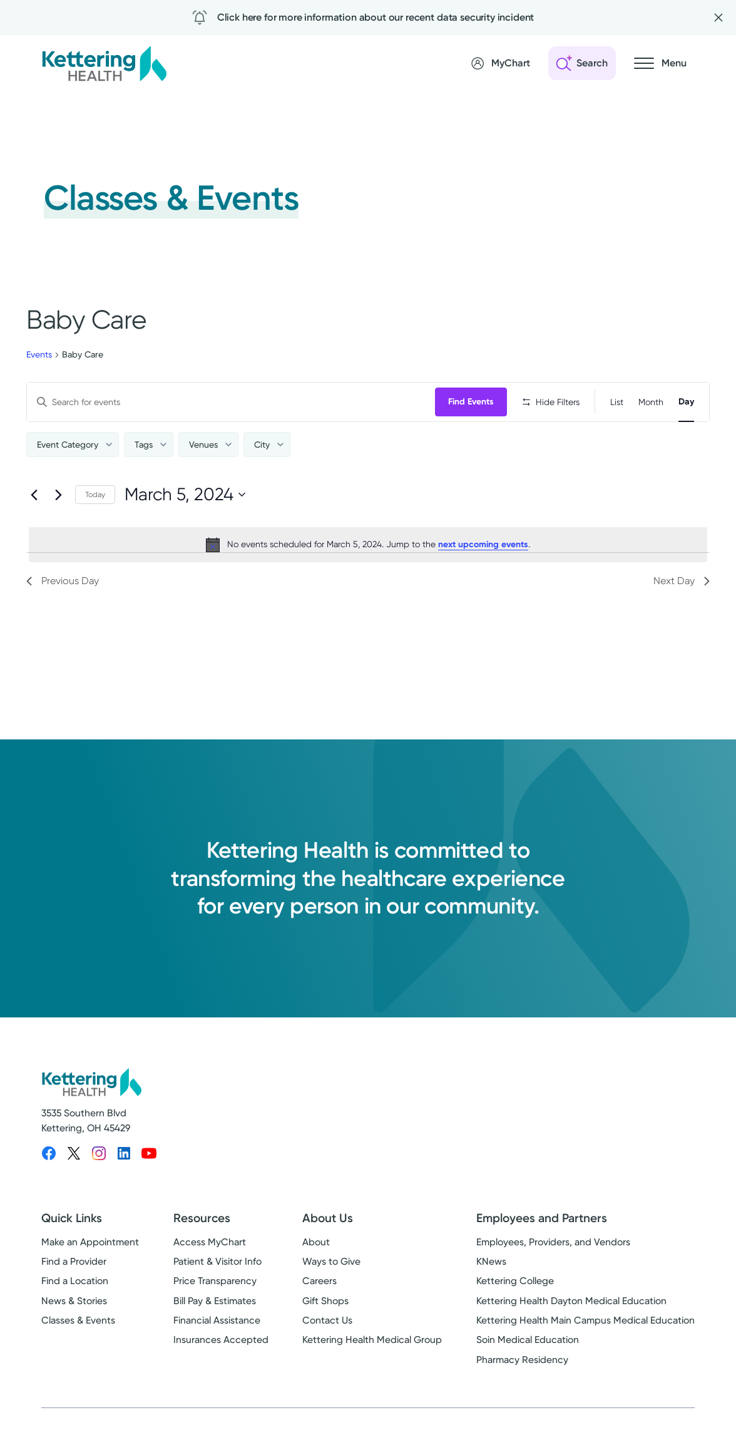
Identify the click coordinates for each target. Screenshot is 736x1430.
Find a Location (74, 1281)
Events (39, 354)
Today (95, 494)
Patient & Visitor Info (217, 1261)
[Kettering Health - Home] (103, 63)
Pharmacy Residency (522, 1360)
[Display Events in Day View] (686, 402)
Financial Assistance (216, 1320)
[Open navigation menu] (660, 63)
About (316, 1242)
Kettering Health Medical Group (372, 1339)
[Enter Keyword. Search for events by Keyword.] (231, 402)
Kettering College (515, 1281)
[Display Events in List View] (616, 402)
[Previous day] (33, 494)
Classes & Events (78, 1320)
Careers (319, 1281)
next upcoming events (483, 544)
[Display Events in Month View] (650, 402)
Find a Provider (73, 1261)
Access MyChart (209, 1242)
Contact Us (327, 1320)
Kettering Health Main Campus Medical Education (585, 1320)
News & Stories (74, 1301)
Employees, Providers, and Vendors (553, 1242)
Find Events (471, 401)
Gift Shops (325, 1301)
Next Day (681, 581)
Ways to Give (331, 1261)
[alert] (368, 544)
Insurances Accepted (220, 1339)
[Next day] (58, 494)
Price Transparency (215, 1281)
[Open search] (582, 63)
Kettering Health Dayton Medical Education (571, 1301)
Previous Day (62, 581)
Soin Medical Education (527, 1339)
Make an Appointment (90, 1242)
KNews (491, 1261)
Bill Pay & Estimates (214, 1301)
